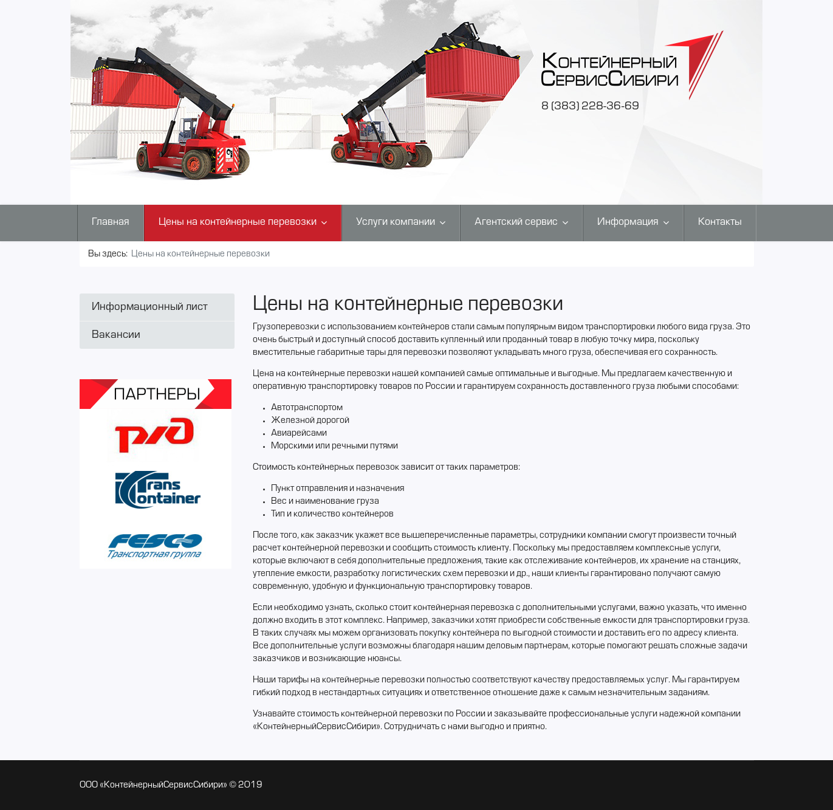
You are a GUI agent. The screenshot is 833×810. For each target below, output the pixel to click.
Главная (110, 222)
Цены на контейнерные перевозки (238, 222)
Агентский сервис (516, 222)
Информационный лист (150, 307)
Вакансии (116, 335)
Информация (628, 222)
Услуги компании (395, 222)
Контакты (720, 222)
